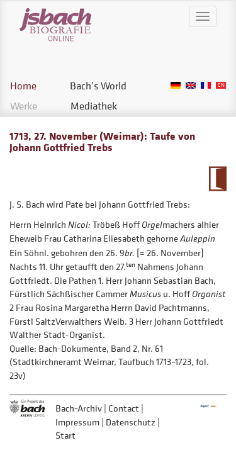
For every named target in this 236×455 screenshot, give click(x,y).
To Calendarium (217, 178)
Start (65, 435)
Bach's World (98, 86)
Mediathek (93, 106)
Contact (123, 408)
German (176, 85)
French (206, 85)
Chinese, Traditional (221, 85)
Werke (23, 106)
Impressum (77, 422)
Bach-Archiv (78, 408)
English (191, 85)
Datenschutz (130, 422)
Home (23, 86)
